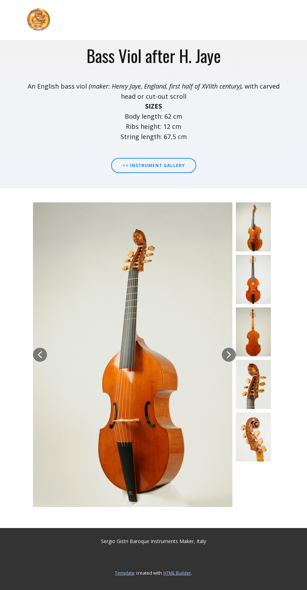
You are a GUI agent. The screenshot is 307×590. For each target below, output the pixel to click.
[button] (40, 355)
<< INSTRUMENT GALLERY (153, 165)
